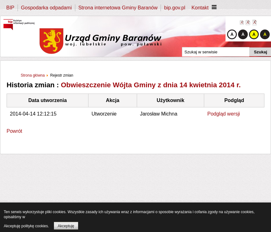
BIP (10, 7)
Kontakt (200, 7)
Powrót (14, 131)
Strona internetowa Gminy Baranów (118, 7)
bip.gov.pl (174, 7)
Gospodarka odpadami (46, 7)
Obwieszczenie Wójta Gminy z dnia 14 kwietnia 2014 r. (151, 85)
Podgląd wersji (223, 113)
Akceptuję (66, 226)
